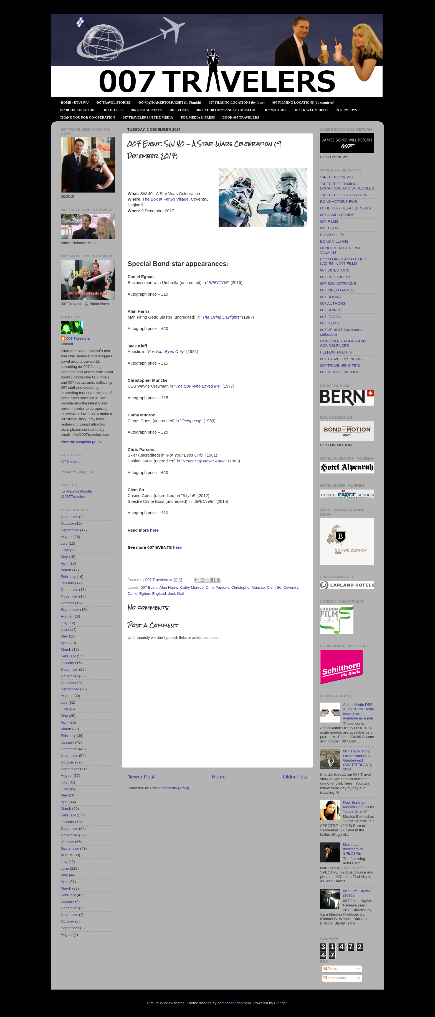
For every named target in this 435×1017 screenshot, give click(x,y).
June (65, 550)
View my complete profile (81, 442)
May (64, 557)
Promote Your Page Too (77, 472)
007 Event (149, 587)
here (154, 530)
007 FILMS (329, 221)
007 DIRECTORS (335, 270)
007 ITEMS (329, 323)
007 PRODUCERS (335, 277)
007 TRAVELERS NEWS (341, 359)
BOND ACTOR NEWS (338, 201)
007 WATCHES (276, 110)
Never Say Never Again (204, 461)
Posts (330, 969)
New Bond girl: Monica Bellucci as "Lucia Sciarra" (358, 806)
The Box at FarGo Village (165, 199)
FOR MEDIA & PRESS (198, 117)
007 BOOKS (330, 297)
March (66, 570)
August (66, 537)
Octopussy (191, 421)
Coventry (290, 587)
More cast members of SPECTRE (353, 848)
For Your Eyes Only (166, 351)
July (64, 543)
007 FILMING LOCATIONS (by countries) (303, 102)
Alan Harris (169, 587)
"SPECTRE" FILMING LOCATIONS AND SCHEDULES (347, 186)
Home (219, 777)
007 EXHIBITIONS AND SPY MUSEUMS (226, 110)
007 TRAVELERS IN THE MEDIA (148, 117)
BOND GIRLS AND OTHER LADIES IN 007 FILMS (343, 261)
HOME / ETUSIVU (75, 102)
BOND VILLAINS (334, 241)
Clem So (274, 587)
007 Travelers (78, 338)
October (67, 523)
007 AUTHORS (333, 303)
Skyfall (189, 495)
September (70, 530)
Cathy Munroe (192, 587)
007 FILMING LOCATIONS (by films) (237, 102)
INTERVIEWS (346, 110)
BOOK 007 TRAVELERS (240, 117)
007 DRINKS (331, 310)
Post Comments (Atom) (169, 788)
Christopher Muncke (248, 587)
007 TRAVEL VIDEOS (311, 110)
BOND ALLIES (332, 235)
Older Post (295, 777)
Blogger (280, 1003)
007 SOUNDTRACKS (338, 283)
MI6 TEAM (329, 228)
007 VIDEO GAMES (337, 290)
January (67, 583)
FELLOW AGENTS (336, 352)
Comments (334, 978)
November (69, 517)
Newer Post (141, 777)
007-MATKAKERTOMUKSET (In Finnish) (169, 102)
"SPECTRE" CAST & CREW (344, 195)
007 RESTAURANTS (146, 110)
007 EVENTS (179, 110)
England (159, 593)
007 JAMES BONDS (337, 215)
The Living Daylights (220, 317)
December (69, 590)
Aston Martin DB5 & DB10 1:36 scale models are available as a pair (358, 711)
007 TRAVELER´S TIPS (340, 365)
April (64, 563)
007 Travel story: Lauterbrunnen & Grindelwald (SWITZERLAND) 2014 (357, 760)
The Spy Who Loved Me (198, 386)
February (68, 577)
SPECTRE (218, 282)
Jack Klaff (176, 593)
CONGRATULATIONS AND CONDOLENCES (343, 343)
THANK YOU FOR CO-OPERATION (87, 117)
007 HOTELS (113, 110)
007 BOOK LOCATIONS (78, 110)
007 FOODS (330, 317)
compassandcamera (234, 1003)
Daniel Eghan (139, 593)
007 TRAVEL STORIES (114, 102)
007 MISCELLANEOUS (339, 372)
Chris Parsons (217, 587)
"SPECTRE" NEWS (336, 177)
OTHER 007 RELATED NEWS (345, 208)
